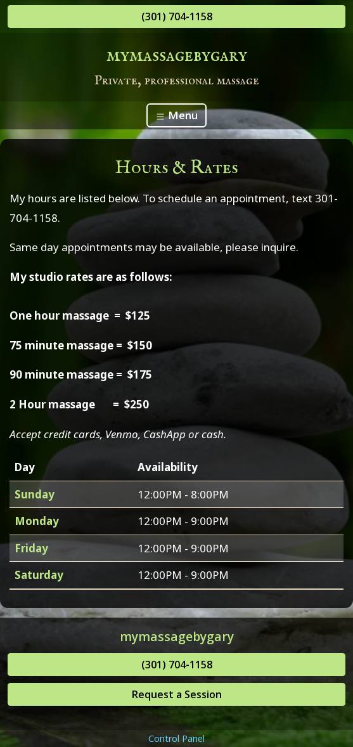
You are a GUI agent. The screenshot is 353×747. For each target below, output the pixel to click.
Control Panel (176, 738)
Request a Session (177, 694)
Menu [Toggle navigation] (176, 115)
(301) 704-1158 (176, 16)
